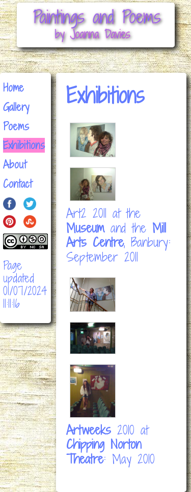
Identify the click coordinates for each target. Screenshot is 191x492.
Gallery (16, 107)
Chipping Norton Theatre (103, 451)
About (14, 164)
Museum (85, 228)
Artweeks (88, 430)
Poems (16, 126)
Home (13, 87)
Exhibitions (24, 145)
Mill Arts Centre (116, 235)
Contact (17, 184)
